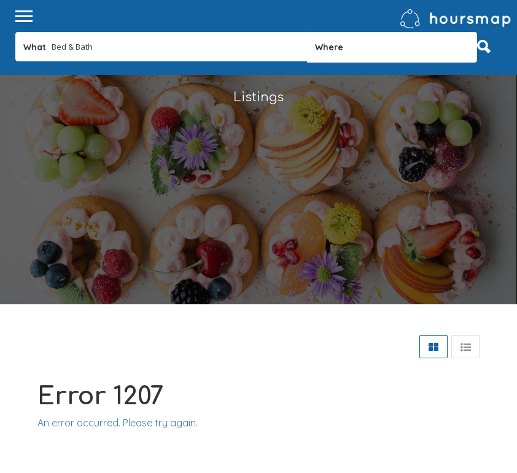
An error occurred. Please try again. (117, 423)
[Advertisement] (258, 218)
